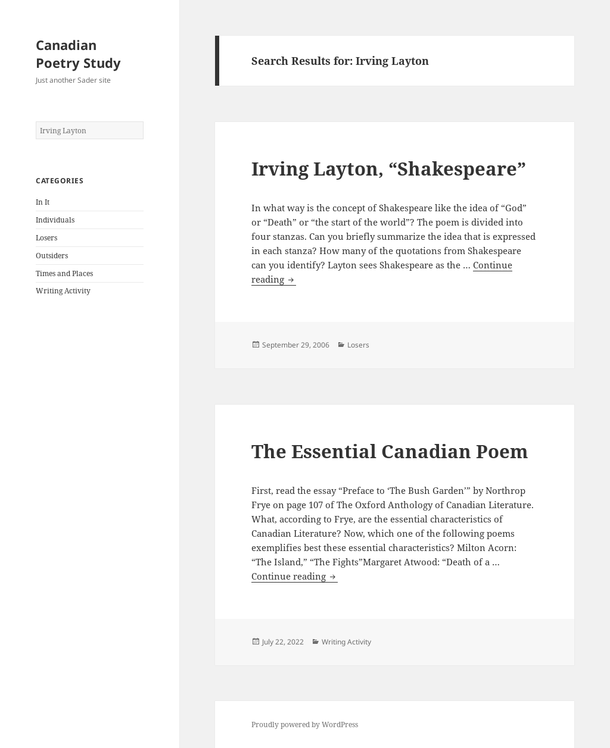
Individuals (55, 220)
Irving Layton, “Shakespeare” (388, 168)
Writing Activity (63, 291)
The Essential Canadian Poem (389, 451)
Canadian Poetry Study (78, 53)
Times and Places (64, 273)
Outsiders (52, 256)
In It (42, 202)
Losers (46, 238)
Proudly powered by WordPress (304, 724)
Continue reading (294, 576)
